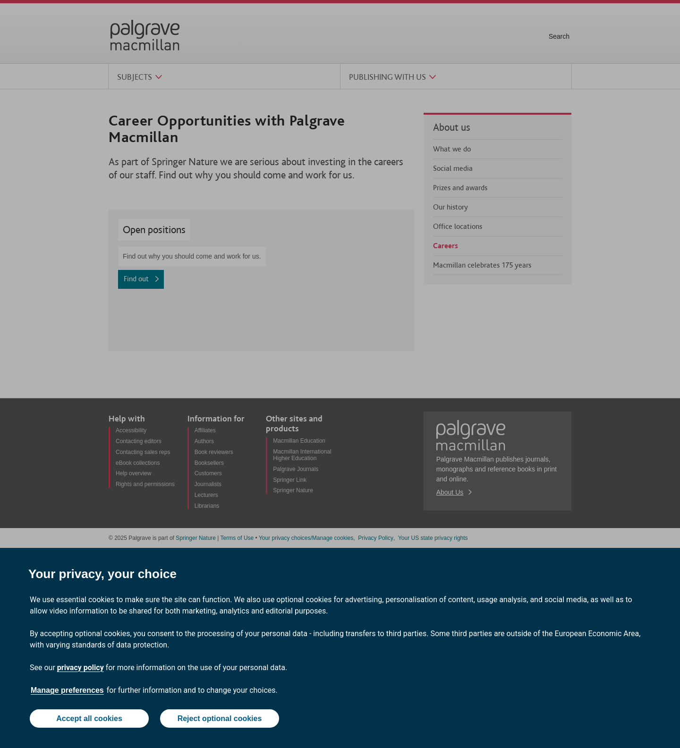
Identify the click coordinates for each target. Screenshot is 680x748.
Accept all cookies (89, 718)
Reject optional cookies (220, 718)
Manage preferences (67, 690)
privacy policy (80, 667)
